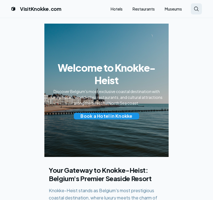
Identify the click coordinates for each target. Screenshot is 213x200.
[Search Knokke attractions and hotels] (196, 8)
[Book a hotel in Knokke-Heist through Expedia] (106, 116)
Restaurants (144, 8)
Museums (173, 8)
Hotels (117, 8)
